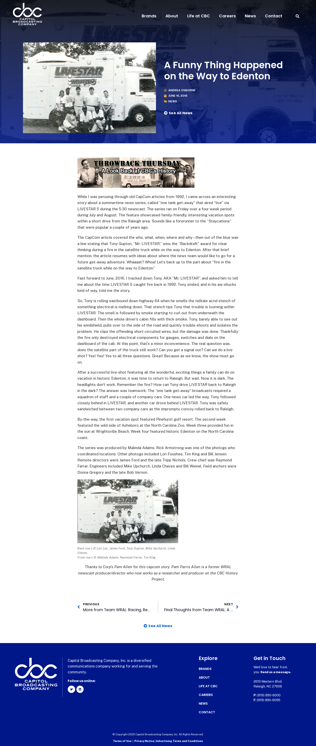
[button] (297, 16)
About (171, 16)
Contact (273, 16)
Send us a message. (276, 672)
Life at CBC (198, 16)
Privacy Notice (144, 740)
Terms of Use (122, 740)
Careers (227, 16)
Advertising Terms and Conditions (179, 740)
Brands (149, 16)
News (250, 16)
